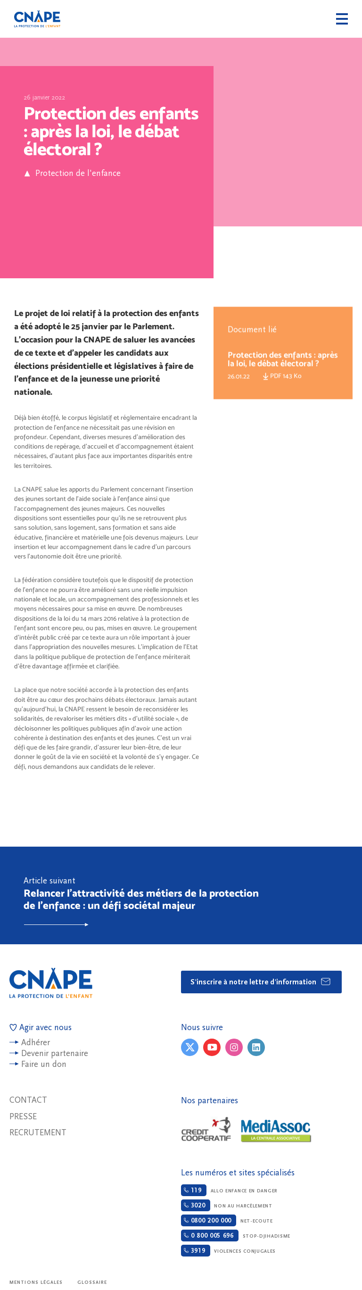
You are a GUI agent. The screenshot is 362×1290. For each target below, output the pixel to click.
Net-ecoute (227, 1220)
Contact (28, 1100)
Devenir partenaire (54, 1053)
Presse (23, 1117)
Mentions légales (36, 1282)
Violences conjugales (228, 1251)
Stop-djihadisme (235, 1235)
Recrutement (37, 1133)
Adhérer (35, 1043)
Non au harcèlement (226, 1205)
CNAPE (37, 18)
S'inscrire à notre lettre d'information (260, 981)
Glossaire (92, 1282)
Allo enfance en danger (229, 1190)
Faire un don (43, 1064)
